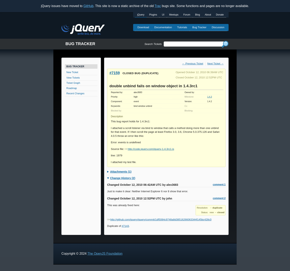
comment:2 (219, 198)
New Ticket (72, 72)
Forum (186, 14)
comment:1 (219, 184)
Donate (220, 14)
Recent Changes (75, 93)
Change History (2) (122, 178)
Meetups (173, 14)
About (208, 14)
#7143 (125, 225)
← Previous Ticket (192, 63)
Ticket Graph (73, 83)
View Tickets (73, 77)
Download (143, 27)
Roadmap (71, 88)
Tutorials (182, 27)
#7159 (115, 73)
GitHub (88, 6)
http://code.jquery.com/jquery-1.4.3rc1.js (149, 149)
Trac (158, 6)
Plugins (153, 14)
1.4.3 (209, 97)
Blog (197, 14)
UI (163, 14)
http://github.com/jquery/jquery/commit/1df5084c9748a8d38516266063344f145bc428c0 (159, 219)
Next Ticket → (215, 63)
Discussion (218, 27)
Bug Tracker (199, 27)
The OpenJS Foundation (104, 253)
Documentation (163, 27)
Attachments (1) (121, 171)
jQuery (140, 14)
